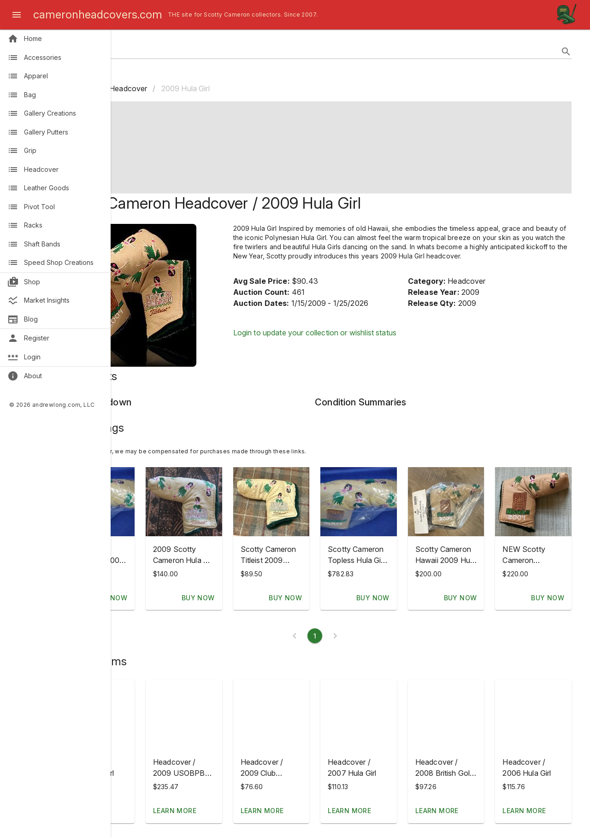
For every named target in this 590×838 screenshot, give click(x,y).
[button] (161, 714)
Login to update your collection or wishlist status (362, 341)
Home (150, 88)
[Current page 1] (350, 635)
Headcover (199, 88)
